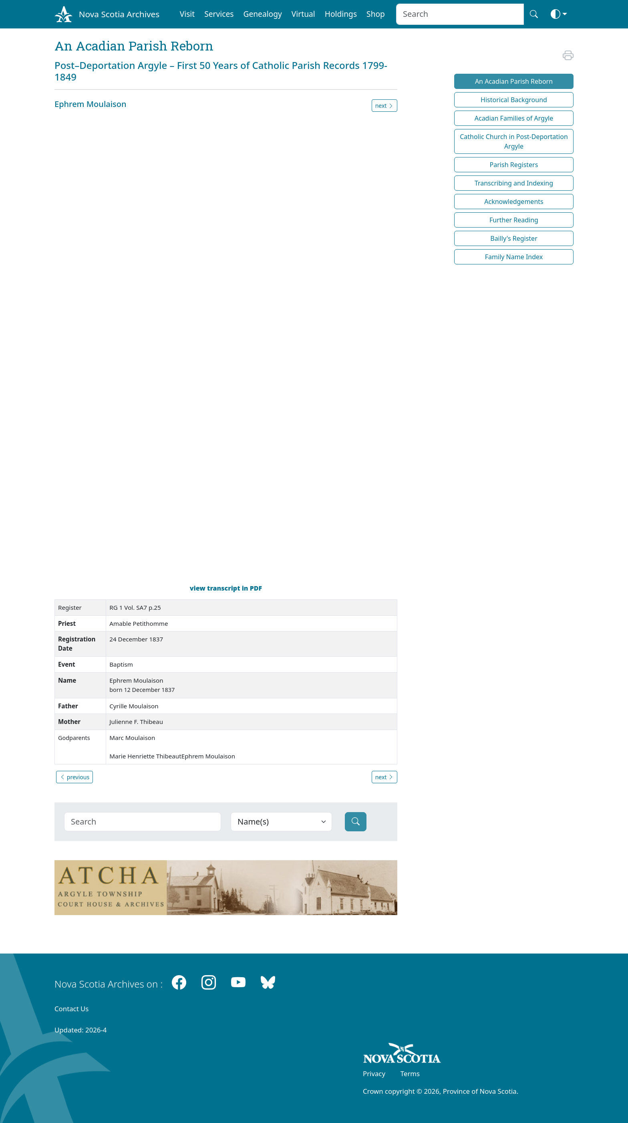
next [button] (384, 105)
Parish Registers (514, 164)
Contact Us (71, 1008)
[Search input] (460, 14)
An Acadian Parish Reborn (514, 81)
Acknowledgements (513, 201)
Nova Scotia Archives (119, 14)
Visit (187, 13)
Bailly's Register (513, 238)
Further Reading (513, 220)
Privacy (374, 1073)
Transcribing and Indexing (514, 183)
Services (218, 13)
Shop (375, 13)
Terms (410, 1073)
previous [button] (74, 777)
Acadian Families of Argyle (514, 118)
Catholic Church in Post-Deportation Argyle (514, 141)
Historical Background (514, 99)
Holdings (341, 13)
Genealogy (262, 13)
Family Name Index (514, 256)
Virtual (303, 13)
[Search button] (533, 14)
